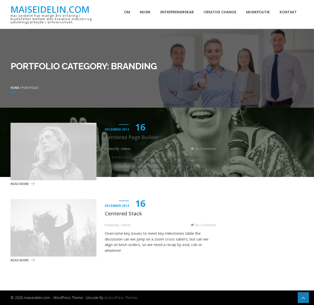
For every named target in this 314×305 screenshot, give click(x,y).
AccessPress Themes (121, 297)
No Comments (205, 149)
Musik (145, 12)
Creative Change (219, 12)
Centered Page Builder (132, 137)
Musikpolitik (258, 12)
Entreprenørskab (177, 12)
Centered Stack (123, 214)
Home (15, 88)
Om (127, 12)
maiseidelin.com (50, 9)
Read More (20, 183)
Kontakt (288, 12)
